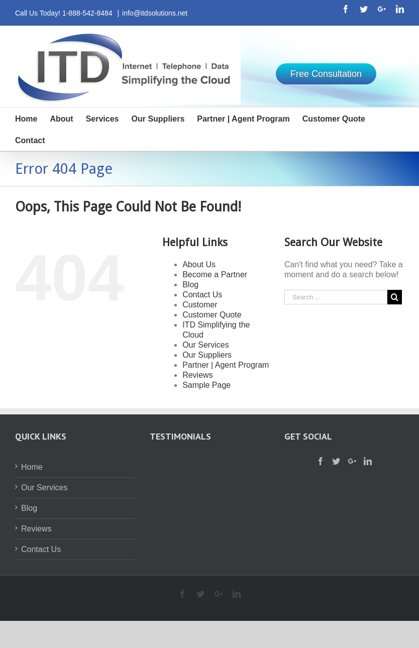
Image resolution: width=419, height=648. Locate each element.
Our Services (205, 345)
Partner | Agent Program (225, 365)
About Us (199, 264)
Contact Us (202, 294)
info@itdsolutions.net (154, 13)
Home (32, 467)
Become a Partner (214, 274)
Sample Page (206, 385)
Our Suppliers (207, 355)
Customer (199, 304)
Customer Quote (211, 314)
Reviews (197, 375)
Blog (190, 284)
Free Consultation (326, 74)
